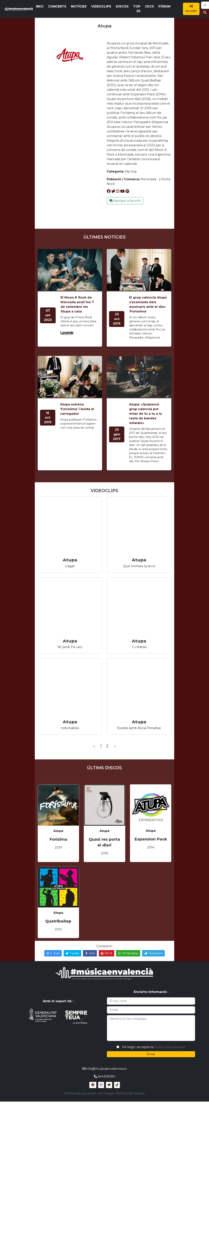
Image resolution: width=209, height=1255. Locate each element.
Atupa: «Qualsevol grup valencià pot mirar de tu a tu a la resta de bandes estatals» (145, 414)
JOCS (149, 6)
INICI (40, 6)
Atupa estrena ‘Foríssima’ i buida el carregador (77, 409)
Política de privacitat (169, 1047)
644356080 (106, 1076)
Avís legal (106, 1093)
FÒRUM (165, 6)
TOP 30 (136, 9)
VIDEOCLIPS (101, 6)
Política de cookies (130, 1093)
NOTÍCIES (79, 6)
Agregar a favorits (125, 200)
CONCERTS (57, 6)
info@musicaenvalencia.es (106, 1069)
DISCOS (122, 6)
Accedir (191, 9)
